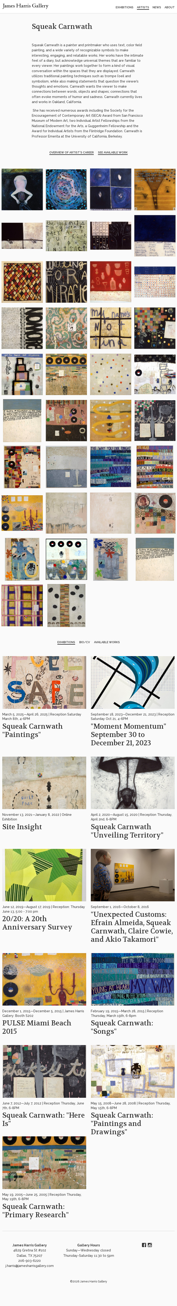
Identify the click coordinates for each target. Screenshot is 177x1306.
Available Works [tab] (107, 642)
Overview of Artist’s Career (71, 152)
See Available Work (113, 152)
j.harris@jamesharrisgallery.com (30, 1266)
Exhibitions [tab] (66, 642)
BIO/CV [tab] (84, 642)
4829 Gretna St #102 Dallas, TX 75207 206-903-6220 (29, 1255)
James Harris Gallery (29, 1245)
